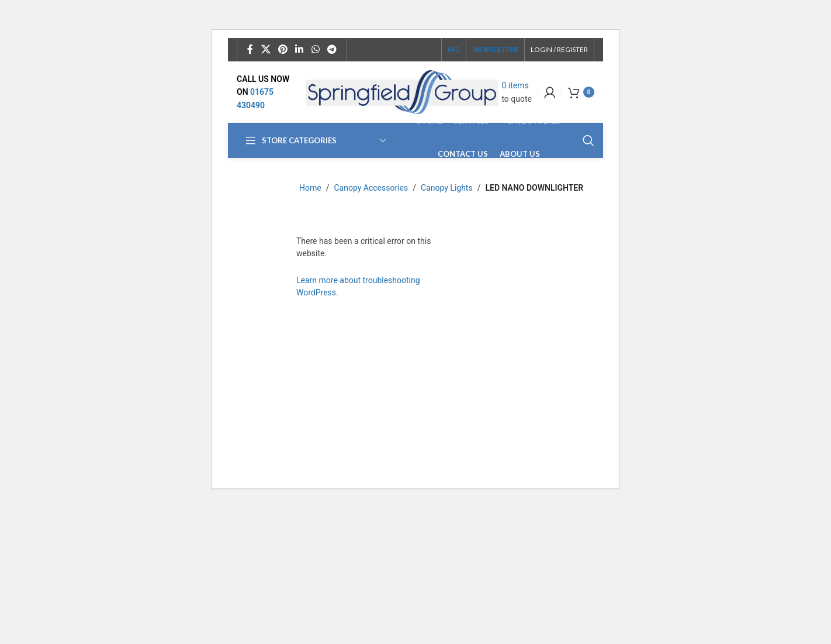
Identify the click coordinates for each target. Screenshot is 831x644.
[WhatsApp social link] (315, 49)
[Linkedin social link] (299, 49)
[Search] (588, 140)
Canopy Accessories (371, 187)
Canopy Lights (447, 187)
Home (310, 187)
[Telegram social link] (331, 49)
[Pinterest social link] (282, 49)
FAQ (454, 50)
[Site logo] (402, 91)
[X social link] (265, 49)
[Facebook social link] (250, 49)
